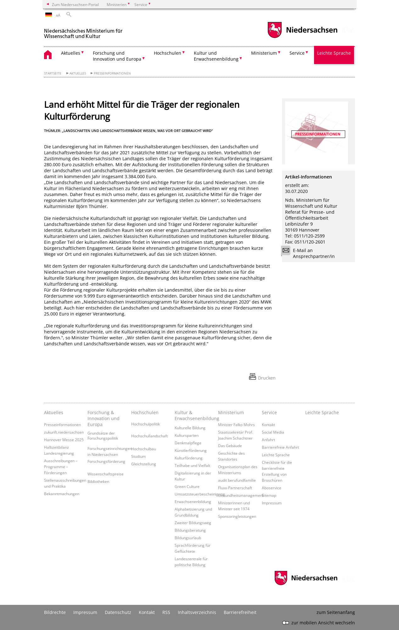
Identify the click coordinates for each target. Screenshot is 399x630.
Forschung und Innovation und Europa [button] (117, 56)
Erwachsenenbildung (193, 501)
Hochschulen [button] (167, 53)
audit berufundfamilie (237, 480)
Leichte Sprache (334, 53)
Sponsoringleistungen (237, 516)
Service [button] (297, 53)
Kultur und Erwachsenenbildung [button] (216, 56)
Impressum (272, 502)
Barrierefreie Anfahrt (280, 447)
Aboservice (271, 487)
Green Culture (187, 486)
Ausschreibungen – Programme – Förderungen (60, 466)
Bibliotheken (98, 481)
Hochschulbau (143, 448)
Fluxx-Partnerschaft (235, 487)
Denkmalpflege (188, 442)
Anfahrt (268, 439)
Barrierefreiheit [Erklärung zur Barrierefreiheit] (240, 612)
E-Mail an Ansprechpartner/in (310, 253)
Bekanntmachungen (61, 493)
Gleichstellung (143, 463)
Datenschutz (118, 612)
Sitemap (269, 495)
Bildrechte (55, 612)
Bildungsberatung (190, 530)
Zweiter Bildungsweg (193, 522)
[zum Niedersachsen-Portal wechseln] (302, 37)
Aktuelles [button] (70, 53)
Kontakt (268, 424)
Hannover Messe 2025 (64, 439)
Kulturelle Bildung (190, 427)
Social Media (273, 432)
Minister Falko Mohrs (236, 424)
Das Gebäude (230, 445)
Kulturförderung (189, 457)
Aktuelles (78, 73)
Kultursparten (187, 435)
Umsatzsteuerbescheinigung (200, 493)
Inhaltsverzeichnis (197, 612)
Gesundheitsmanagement (241, 495)
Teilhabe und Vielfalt (192, 465)
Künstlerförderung (191, 450)
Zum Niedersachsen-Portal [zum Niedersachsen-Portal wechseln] (75, 4)
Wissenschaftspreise (105, 473)
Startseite (52, 73)
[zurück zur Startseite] (83, 31)
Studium (138, 456)
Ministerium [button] (264, 53)
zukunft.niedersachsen (64, 432)
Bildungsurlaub (188, 537)
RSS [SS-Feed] (166, 612)
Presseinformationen (112, 73)
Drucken (267, 378)
